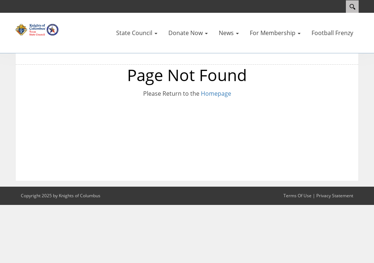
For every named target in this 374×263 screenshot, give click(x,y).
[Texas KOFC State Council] (37, 29)
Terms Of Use (297, 196)
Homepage (216, 93)
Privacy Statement (334, 196)
